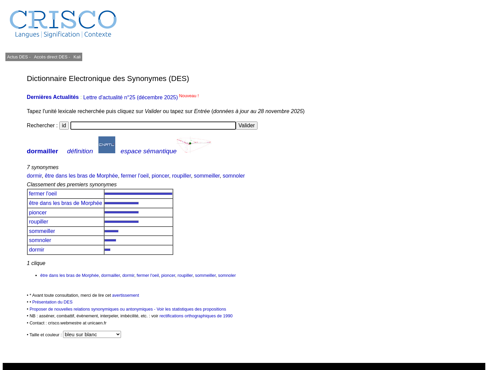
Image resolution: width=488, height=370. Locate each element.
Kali (77, 56)
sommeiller (206, 176)
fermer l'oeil (135, 176)
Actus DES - (19, 56)
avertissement (125, 295)
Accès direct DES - (52, 56)
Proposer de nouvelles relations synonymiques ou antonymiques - (93, 309)
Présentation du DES (52, 302)
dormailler (42, 151)
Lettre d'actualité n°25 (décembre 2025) (141, 97)
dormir (34, 176)
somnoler (234, 176)
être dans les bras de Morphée (81, 176)
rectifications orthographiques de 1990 (196, 315)
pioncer (160, 176)
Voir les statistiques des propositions (191, 309)
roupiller (181, 176)
